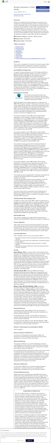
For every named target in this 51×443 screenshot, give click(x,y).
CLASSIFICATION (19, 49)
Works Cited (18, 57)
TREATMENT (18, 54)
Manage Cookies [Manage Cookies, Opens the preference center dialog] (20, 440)
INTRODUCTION (19, 46)
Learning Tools (27, 14)
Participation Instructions (19, 15)
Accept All (30, 440)
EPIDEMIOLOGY (19, 52)
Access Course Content (19, 14)
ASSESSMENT (18, 51)
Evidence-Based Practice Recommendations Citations (30, 58)
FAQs (45, 2)
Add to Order (43, 7)
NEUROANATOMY (19, 48)
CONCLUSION (18, 55)
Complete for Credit (42, 11)
